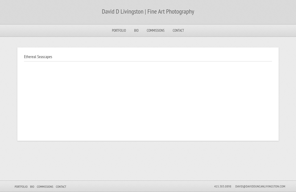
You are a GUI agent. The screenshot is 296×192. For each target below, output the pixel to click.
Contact (178, 30)
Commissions (156, 30)
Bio (136, 30)
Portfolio (119, 30)
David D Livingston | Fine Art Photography (148, 11)
